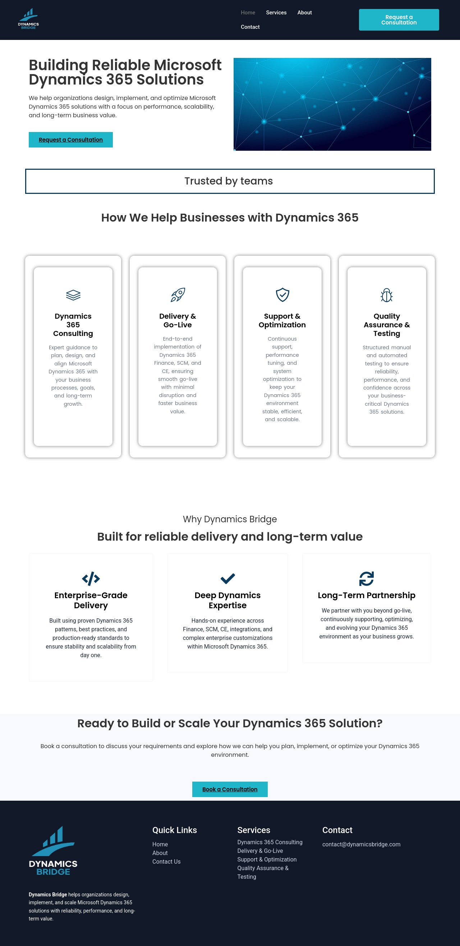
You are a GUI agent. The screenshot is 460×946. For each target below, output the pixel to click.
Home (248, 12)
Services (276, 12)
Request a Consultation (399, 19)
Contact (250, 27)
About (305, 12)
